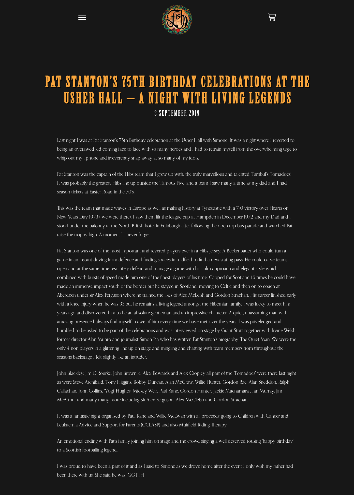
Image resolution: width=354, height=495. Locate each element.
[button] (82, 17)
